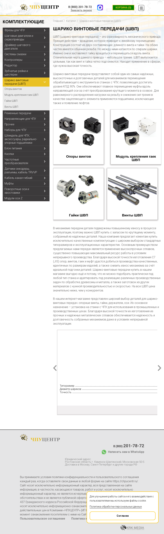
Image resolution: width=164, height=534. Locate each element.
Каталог (71, 21)
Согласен (109, 514)
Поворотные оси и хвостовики (17, 190)
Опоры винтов (13, 88)
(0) (123, 7)
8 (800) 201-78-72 (80, 7)
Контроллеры (13, 59)
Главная (58, 21)
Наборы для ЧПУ (15, 130)
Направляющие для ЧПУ (20, 118)
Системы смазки (15, 54)
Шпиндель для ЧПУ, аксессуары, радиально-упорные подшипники (21, 139)
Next (159, 368)
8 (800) (128, 446)
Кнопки (9, 154)
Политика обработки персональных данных (116, 506)
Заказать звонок (81, 10)
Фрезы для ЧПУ (15, 30)
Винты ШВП (11, 106)
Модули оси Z (14, 198)
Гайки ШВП (11, 100)
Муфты (9, 183)
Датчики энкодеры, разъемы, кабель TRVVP (21, 170)
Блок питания (13, 148)
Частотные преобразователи (16, 161)
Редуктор (11, 65)
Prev (55, 368)
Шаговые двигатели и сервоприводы (19, 37)
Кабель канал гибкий (18, 178)
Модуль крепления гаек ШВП (21, 94)
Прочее (9, 124)
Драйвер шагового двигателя (17, 46)
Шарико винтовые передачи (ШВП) (17, 81)
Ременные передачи (18, 113)
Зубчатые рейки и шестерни (16, 72)
